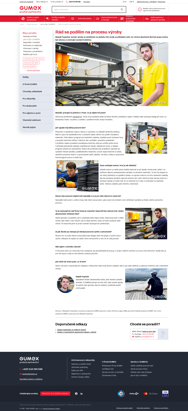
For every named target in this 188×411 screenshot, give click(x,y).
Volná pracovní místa (139, 369)
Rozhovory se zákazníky (32, 45)
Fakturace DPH (77, 370)
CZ (124, 2)
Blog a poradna (32, 24)
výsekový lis (77, 116)
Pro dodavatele (30, 105)
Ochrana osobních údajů (124, 408)
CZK (130, 2)
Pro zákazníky (29, 98)
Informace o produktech (33, 51)
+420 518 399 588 (74, 2)
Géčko (36, 62)
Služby (26, 77)
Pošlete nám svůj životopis (141, 372)
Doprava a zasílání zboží (81, 364)
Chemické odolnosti (32, 120)
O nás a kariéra (56, 2)
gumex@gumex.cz (147, 336)
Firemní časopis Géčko (80, 377)
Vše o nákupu (41, 2)
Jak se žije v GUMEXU (48, 24)
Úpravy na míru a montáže (112, 372)
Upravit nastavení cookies (51, 408)
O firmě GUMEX (30, 84)
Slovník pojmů (29, 127)
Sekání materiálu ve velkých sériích (71, 329)
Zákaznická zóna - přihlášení (147, 2)
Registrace (161, 2)
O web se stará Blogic (161, 408)
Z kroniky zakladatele (32, 91)
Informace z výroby (30, 48)
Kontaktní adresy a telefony (31, 379)
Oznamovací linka (109, 375)
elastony (40, 58)
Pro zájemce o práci (32, 112)
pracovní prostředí (29, 66)
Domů (22, 24)
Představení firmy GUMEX (112, 365)
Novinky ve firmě (30, 36)
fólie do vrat (27, 62)
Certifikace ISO (108, 369)
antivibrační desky (29, 58)
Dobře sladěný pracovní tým (142, 365)
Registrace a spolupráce (81, 373)
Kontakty (86, 2)
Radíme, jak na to (30, 54)
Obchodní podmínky (79, 367)
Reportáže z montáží (31, 42)
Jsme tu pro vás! (149, 331)
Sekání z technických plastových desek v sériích (76, 332)
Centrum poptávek (26, 2)
